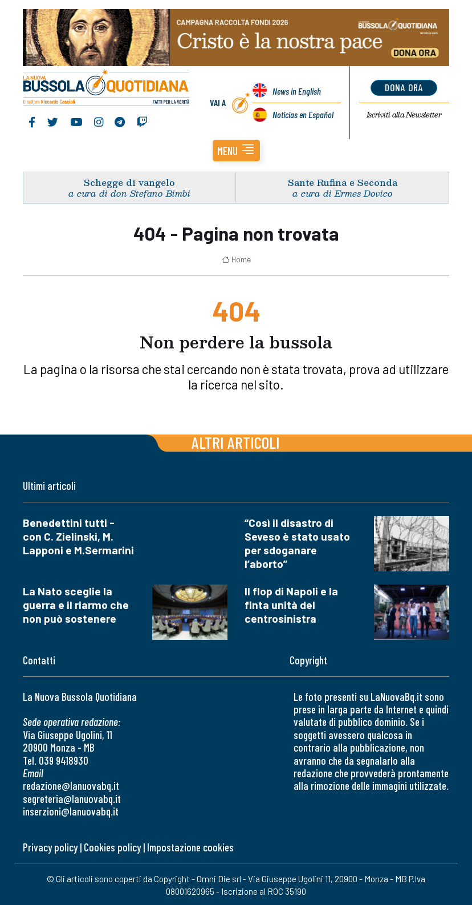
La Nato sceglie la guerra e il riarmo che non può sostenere (76, 605)
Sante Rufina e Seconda (342, 182)
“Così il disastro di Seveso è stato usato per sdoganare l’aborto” (297, 543)
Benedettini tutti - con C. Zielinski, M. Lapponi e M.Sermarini (78, 536)
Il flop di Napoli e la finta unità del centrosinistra (291, 605)
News (296, 91)
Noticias (302, 114)
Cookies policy (112, 847)
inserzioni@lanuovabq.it (71, 811)
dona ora (404, 87)
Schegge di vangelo (129, 182)
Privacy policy (50, 847)
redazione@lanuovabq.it (71, 785)
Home (236, 259)
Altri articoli (236, 442)
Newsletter (404, 114)
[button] (236, 150)
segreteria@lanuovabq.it (72, 798)
